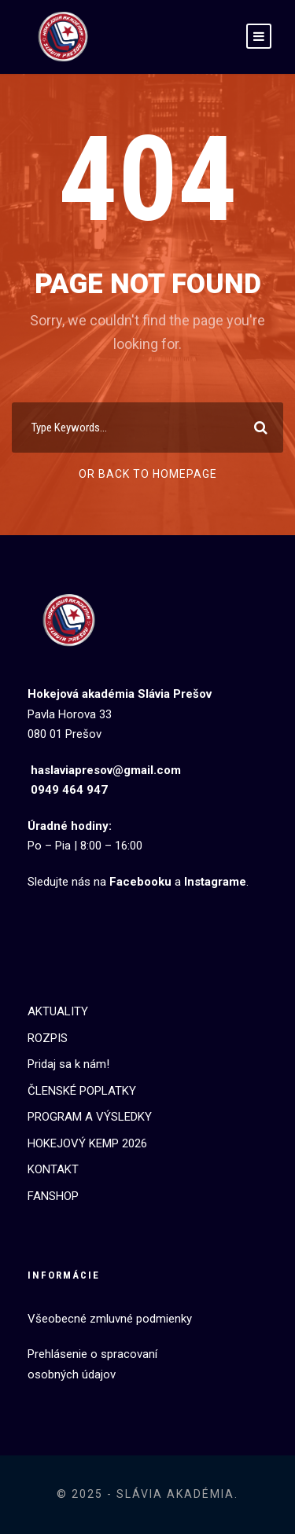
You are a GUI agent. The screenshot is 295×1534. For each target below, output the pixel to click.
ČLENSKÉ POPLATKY (82, 1091)
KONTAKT (53, 1169)
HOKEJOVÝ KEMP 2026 (87, 1143)
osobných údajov (72, 1374)
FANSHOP (53, 1196)
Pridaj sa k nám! (68, 1064)
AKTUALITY (58, 1011)
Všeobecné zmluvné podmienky (110, 1319)
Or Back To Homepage (148, 474)
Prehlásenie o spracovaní (92, 1354)
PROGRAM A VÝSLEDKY (90, 1117)
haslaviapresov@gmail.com (106, 770)
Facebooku (140, 882)
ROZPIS (48, 1038)
